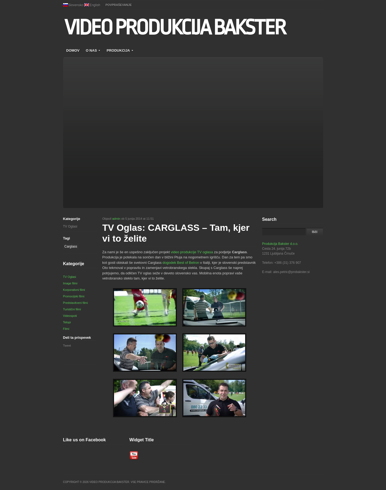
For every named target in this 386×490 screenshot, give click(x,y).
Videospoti (70, 315)
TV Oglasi (70, 226)
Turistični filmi (72, 309)
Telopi (67, 322)
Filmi (66, 328)
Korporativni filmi (74, 289)
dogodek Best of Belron (181, 263)
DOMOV (73, 50)
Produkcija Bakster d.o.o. (280, 244)
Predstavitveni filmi (75, 302)
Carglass (70, 246)
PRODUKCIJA (120, 50)
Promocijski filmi (74, 296)
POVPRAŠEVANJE (119, 4)
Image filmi (70, 283)
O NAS (93, 50)
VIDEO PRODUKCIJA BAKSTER (174, 28)
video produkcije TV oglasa (192, 252)
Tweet (67, 345)
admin (116, 218)
